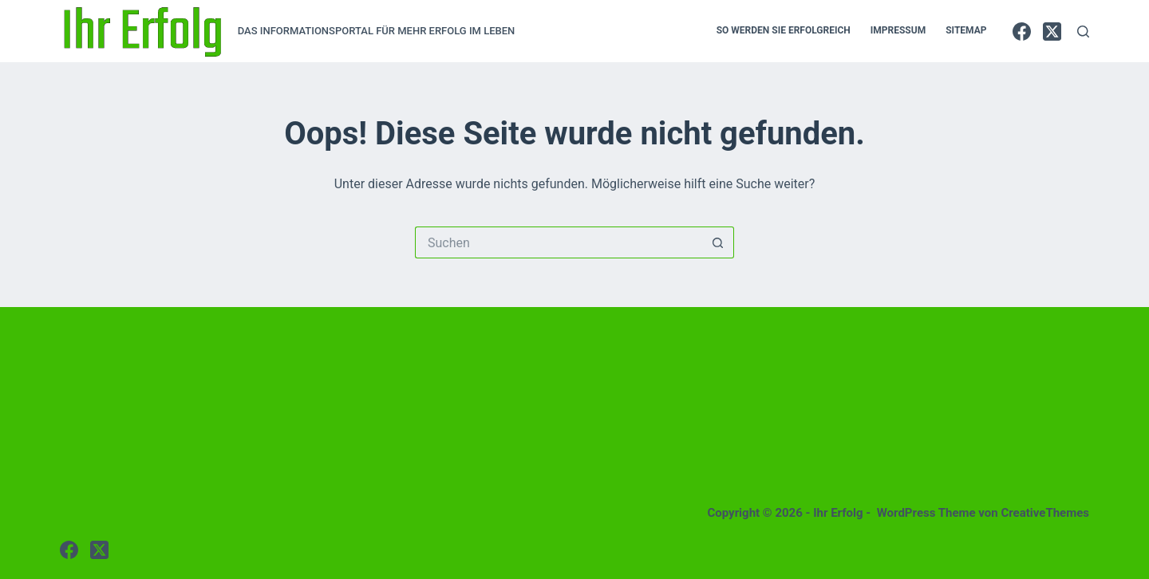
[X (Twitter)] (1052, 31)
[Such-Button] (718, 242)
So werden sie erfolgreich (784, 30)
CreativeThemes (1045, 513)
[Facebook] (1022, 31)
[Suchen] (1083, 31)
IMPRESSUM (898, 30)
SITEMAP (966, 30)
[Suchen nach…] (558, 242)
